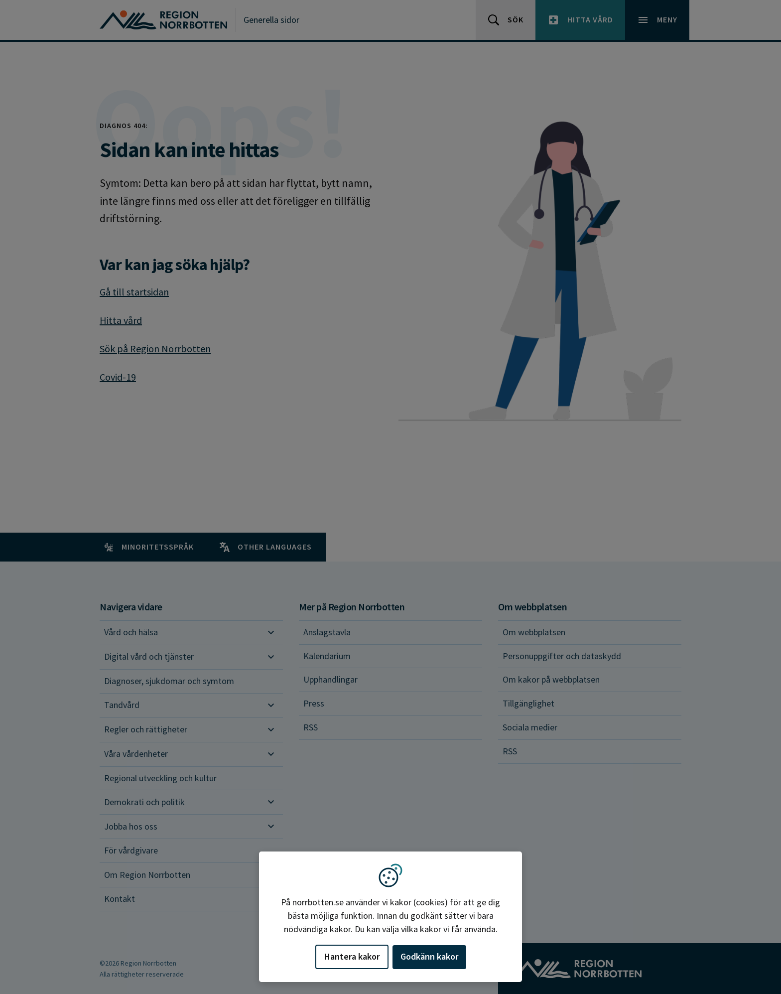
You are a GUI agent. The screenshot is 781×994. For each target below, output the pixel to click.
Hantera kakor (352, 956)
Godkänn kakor (429, 956)
